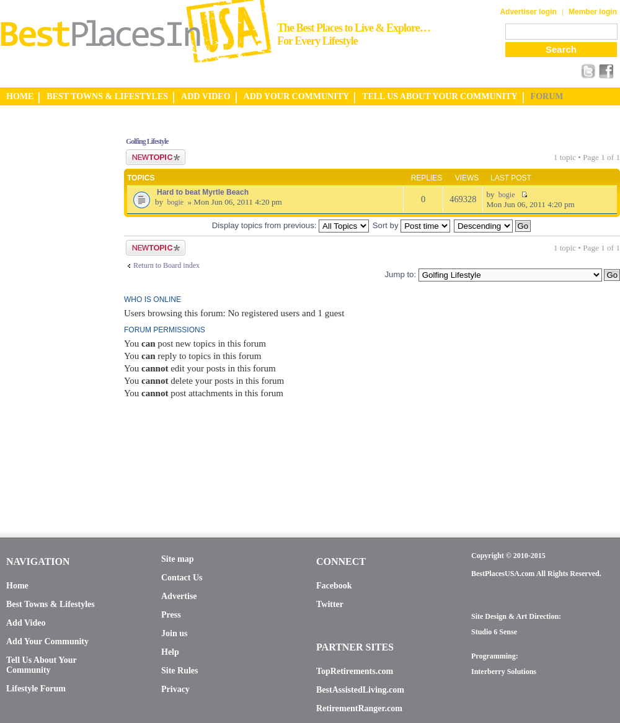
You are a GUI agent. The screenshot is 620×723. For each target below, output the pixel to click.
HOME (19, 96)
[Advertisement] (49, 312)
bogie (175, 202)
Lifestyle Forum (36, 688)
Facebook (334, 585)
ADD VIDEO (205, 96)
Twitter (329, 604)
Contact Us (182, 577)
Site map (177, 559)
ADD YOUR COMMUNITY (297, 96)
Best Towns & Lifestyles (50, 604)
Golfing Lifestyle (147, 141)
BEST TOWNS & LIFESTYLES (107, 96)
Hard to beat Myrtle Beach (203, 192)
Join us (174, 633)
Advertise (179, 596)
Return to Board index (166, 265)
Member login (593, 11)
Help (170, 652)
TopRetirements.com (354, 671)
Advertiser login (528, 11)
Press (171, 614)
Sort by (411, 225)
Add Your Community (47, 641)
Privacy (175, 689)
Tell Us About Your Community (41, 665)
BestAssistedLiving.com (360, 689)
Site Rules (179, 670)
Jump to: (400, 274)
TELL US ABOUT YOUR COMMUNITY (439, 96)
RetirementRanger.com (359, 708)
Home (17, 585)
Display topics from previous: (290, 225)
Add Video (25, 623)
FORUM (547, 96)
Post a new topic (155, 157)
